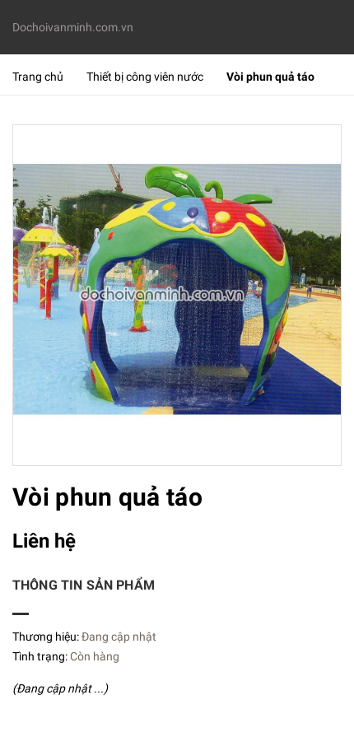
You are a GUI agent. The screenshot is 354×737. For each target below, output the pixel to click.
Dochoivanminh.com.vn (72, 27)
